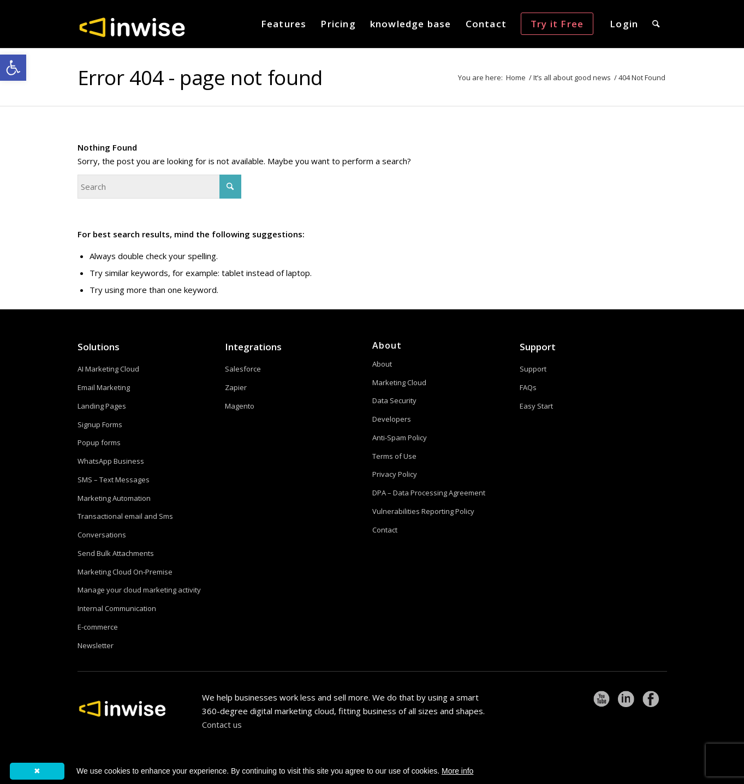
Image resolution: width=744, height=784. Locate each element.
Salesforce (243, 369)
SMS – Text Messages (114, 479)
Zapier (236, 387)
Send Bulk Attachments (116, 553)
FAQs (528, 387)
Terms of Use (394, 456)
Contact (384, 530)
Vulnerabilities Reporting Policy (423, 511)
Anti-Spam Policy (399, 437)
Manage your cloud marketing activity (139, 590)
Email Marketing (104, 387)
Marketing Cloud (399, 382)
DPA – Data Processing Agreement (428, 493)
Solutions (99, 346)
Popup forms (99, 442)
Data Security (394, 400)
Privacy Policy (394, 474)
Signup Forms (100, 424)
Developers (391, 419)
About (382, 364)
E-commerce (98, 627)
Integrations (253, 346)
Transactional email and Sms (125, 516)
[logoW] (132, 26)
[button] (13, 68)
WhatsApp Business (111, 461)
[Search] (655, 24)
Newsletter (96, 645)
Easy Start (536, 406)
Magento (239, 406)
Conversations (102, 535)
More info (457, 771)
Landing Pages (102, 406)
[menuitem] (284, 24)
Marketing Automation (114, 498)
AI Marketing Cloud (108, 369)
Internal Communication (117, 608)
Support (538, 346)
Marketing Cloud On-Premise (125, 572)
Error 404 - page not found (200, 77)
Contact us (222, 724)
